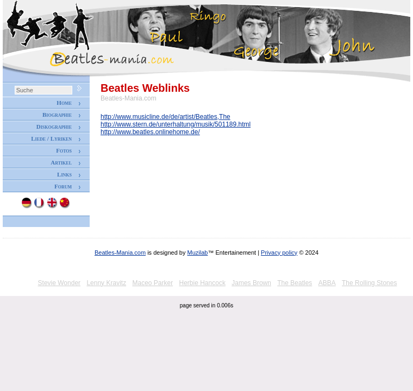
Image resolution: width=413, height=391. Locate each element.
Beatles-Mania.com (120, 252)
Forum (63, 186)
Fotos (64, 150)
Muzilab (197, 252)
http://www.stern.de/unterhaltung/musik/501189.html (176, 124)
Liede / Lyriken (51, 138)
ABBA (327, 283)
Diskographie (54, 126)
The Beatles (294, 283)
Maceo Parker (152, 283)
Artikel (61, 162)
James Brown (251, 283)
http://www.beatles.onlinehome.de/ (150, 132)
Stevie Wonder (59, 283)
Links (64, 174)
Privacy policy (279, 252)
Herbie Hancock (202, 283)
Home (64, 102)
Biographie (57, 114)
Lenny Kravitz (106, 283)
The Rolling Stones (369, 283)
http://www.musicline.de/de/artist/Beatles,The (165, 117)
